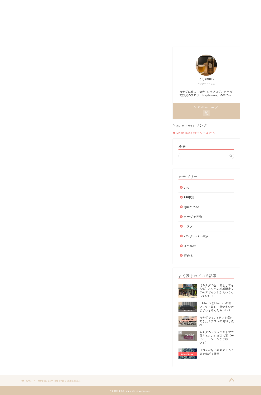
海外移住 (190, 246)
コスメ (188, 226)
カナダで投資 (193, 216)
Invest (149, 37)
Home (89, 37)
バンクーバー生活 (196, 236)
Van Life (110, 37)
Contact (169, 37)
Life (186, 187)
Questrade (191, 207)
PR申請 (189, 197)
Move (130, 37)
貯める (188, 255)
